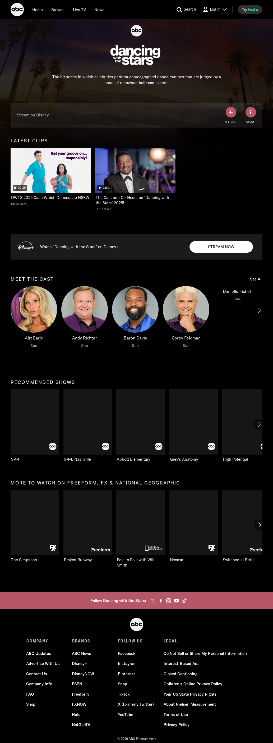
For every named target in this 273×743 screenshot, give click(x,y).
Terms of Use (176, 714)
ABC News (81, 653)
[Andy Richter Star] (84, 318)
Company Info (39, 683)
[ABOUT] (251, 115)
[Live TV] (79, 9)
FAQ (30, 694)
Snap (122, 683)
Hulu (76, 714)
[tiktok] (184, 600)
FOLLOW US (130, 640)
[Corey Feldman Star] (186, 318)
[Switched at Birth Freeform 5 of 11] (246, 526)
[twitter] (152, 600)
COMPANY (37, 640)
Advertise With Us (43, 663)
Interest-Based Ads (182, 663)
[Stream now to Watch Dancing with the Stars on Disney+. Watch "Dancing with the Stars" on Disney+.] (221, 247)
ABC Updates (38, 653)
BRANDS (81, 640)
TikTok (123, 694)
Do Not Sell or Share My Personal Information (205, 653)
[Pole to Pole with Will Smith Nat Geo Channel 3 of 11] (140, 529)
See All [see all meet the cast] (256, 279)
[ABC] (17, 10)
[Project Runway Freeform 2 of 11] (87, 526)
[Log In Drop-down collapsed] (214, 9)
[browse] (57, 9)
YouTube (125, 714)
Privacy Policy (176, 724)
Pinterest (126, 673)
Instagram (127, 663)
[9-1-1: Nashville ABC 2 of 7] (87, 425)
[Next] (259, 310)
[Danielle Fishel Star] (237, 295)
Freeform (80, 694)
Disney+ (79, 663)
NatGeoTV (81, 724)
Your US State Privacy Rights (190, 694)
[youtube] (176, 600)
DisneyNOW (83, 673)
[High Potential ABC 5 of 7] (246, 425)
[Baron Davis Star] (135, 318)
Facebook (126, 653)
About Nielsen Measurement (190, 704)
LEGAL (170, 640)
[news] (99, 9)
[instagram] (168, 600)
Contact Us (36, 673)
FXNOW (79, 704)
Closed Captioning (180, 673)
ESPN (77, 683)
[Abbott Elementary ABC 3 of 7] (140, 425)
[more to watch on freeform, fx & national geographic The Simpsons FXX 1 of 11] (35, 526)
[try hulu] (250, 9)
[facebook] (160, 600)
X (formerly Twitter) (136, 704)
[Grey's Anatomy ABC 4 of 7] (193, 425)
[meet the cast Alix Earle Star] (34, 318)
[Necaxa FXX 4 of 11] (193, 526)
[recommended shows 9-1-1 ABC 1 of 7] (35, 425)
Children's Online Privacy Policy (193, 683)
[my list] (231, 115)
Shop (31, 704)
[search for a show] (186, 9)
